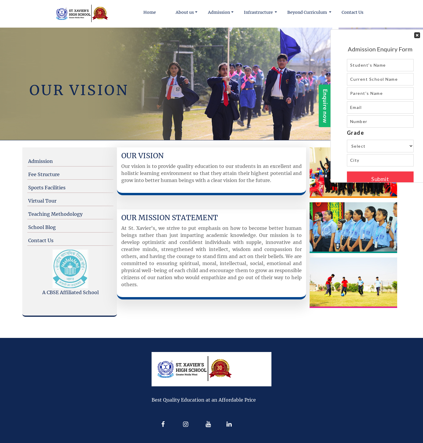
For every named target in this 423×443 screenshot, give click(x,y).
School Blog (42, 227)
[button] (186, 12)
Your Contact (380, 106)
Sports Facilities (47, 188)
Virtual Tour (42, 201)
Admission (40, 161)
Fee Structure (44, 174)
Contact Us (40, 240)
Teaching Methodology (55, 214)
